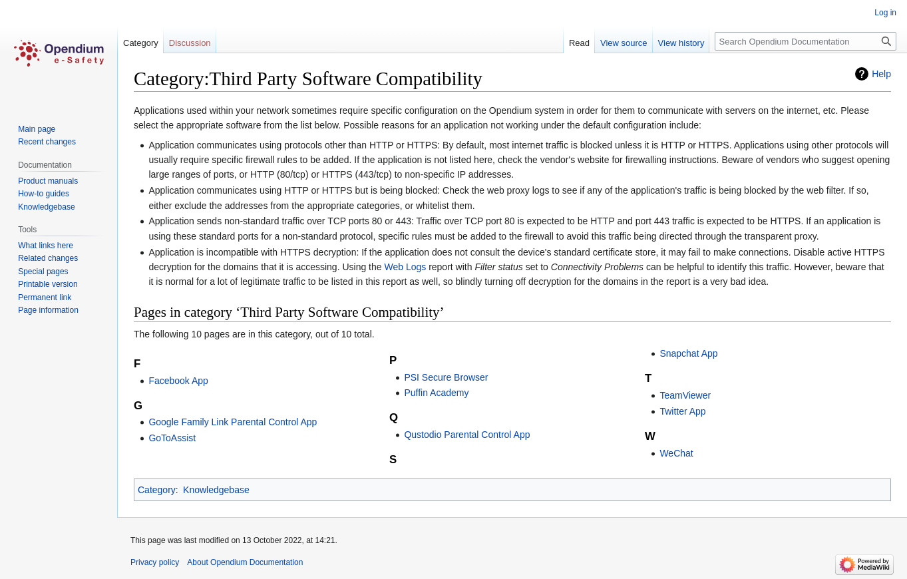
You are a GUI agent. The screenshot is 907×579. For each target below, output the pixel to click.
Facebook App (178, 380)
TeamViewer (685, 395)
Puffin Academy (436, 392)
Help (881, 74)
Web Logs (405, 267)
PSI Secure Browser (446, 377)
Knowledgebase (216, 489)
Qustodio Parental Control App (467, 434)
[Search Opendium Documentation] (805, 41)
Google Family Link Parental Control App (232, 422)
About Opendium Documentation (245, 562)
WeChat (676, 453)
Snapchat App (688, 353)
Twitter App (682, 411)
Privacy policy (154, 562)
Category (157, 489)
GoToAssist (172, 438)
